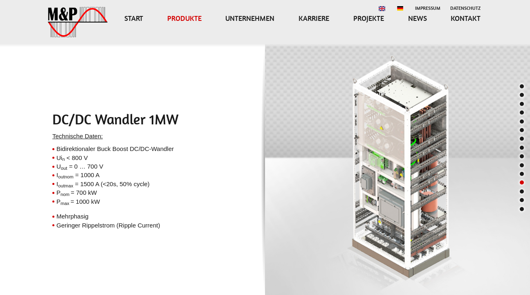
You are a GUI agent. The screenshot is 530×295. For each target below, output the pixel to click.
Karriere (314, 18)
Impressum (427, 8)
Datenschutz (465, 8)
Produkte (184, 18)
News (417, 18)
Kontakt (466, 18)
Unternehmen (249, 18)
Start (133, 18)
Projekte (368, 18)
